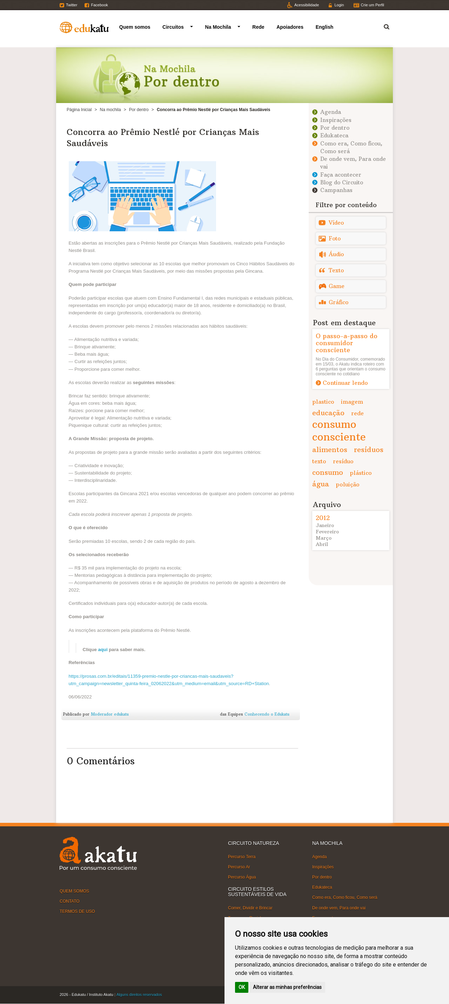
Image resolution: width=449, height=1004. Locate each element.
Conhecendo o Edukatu (266, 714)
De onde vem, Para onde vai (339, 907)
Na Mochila (218, 27)
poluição (348, 484)
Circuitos (173, 27)
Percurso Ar (239, 867)
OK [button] (242, 987)
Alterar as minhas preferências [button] (287, 987)
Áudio (336, 254)
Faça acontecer (340, 174)
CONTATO (70, 901)
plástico (361, 472)
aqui (102, 649)
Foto (335, 238)
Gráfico (338, 302)
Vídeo (336, 222)
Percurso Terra (241, 856)
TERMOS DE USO (77, 911)
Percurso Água (242, 877)
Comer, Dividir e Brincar (250, 908)
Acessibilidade (306, 5)
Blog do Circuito (341, 182)
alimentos (329, 449)
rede (357, 413)
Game (336, 286)
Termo (382, 26)
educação (328, 412)
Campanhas (336, 190)
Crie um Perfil (372, 5)
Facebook (99, 5)
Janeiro (325, 525)
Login (339, 5)
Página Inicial (79, 109)
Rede (258, 27)
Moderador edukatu (110, 714)
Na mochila (110, 109)
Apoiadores (289, 27)
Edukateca (334, 135)
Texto (336, 270)
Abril (322, 544)
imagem (352, 401)
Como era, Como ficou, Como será (344, 897)
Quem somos (134, 27)
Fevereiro (327, 531)
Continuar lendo (345, 382)
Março (323, 538)
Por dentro (139, 109)
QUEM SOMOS (74, 891)
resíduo (343, 461)
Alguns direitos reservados (139, 994)
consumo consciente (339, 430)
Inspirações (335, 120)
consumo (327, 472)
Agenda (330, 112)
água (320, 483)
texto (319, 461)
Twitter (71, 5)
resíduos (368, 449)
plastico (323, 401)
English (325, 27)
